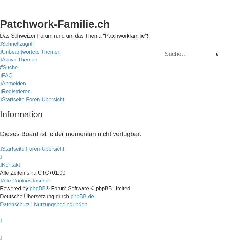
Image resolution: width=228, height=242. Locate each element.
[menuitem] (30, 52)
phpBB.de (82, 196)
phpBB (38, 188)
